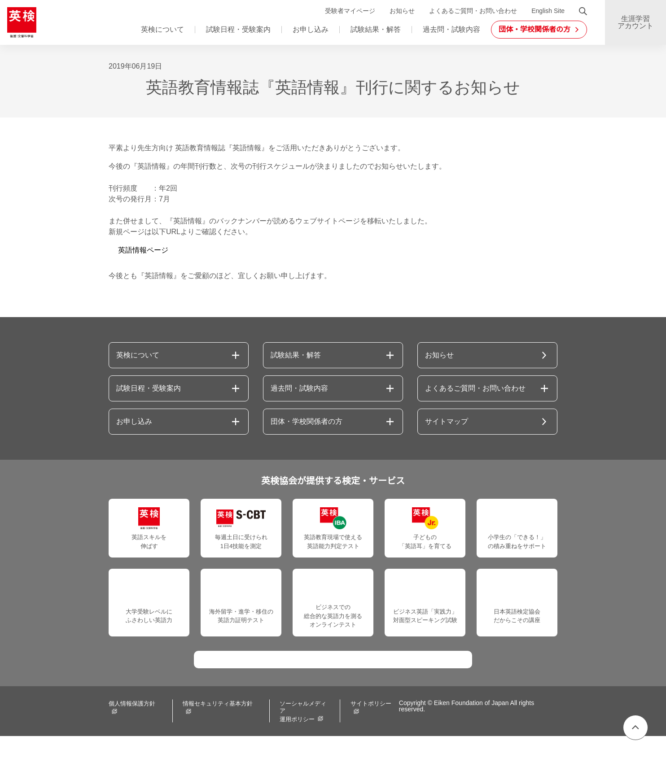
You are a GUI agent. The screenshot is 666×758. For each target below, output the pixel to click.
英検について (162, 29)
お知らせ (399, 11)
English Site (547, 11)
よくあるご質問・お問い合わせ (470, 11)
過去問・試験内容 (451, 29)
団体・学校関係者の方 (306, 421)
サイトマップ (446, 421)
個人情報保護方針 (132, 727)
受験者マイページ (347, 11)
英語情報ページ (143, 250)
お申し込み (311, 29)
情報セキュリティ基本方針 (215, 727)
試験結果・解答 (376, 29)
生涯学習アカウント (635, 22)
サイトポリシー (362, 727)
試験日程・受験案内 (238, 29)
